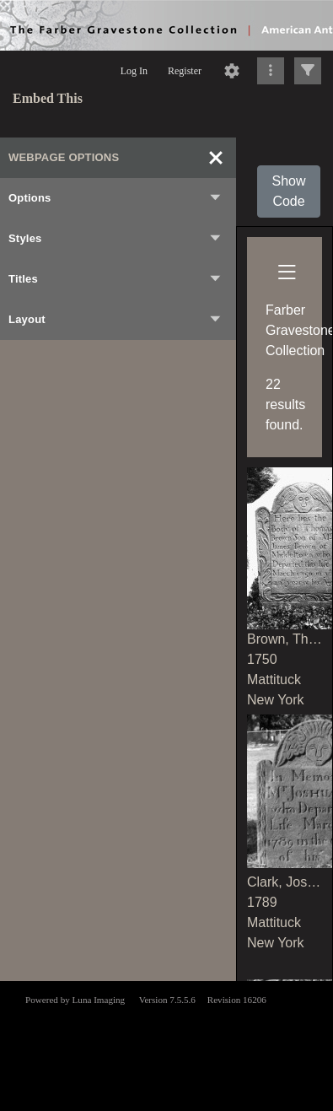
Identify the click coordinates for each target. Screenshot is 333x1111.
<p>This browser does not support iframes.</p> (166, 1044)
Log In (134, 71)
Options (115, 198)
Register (184, 71)
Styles (115, 238)
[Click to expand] (307, 70)
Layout (115, 319)
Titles (115, 279)
